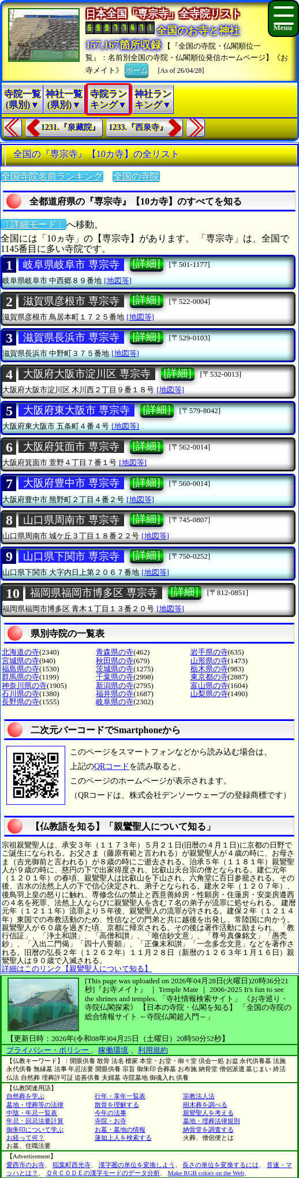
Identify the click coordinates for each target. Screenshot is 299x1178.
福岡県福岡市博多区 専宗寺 (94, 593)
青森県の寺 (114, 652)
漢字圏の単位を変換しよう (137, 1164)
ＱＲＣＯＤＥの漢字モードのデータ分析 (103, 1172)
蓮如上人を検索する (123, 1137)
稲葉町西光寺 (72, 1164)
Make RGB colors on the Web (206, 1172)
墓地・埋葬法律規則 (211, 1120)
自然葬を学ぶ (25, 1095)
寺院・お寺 (110, 1120)
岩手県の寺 (209, 652)
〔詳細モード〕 (33, 224)
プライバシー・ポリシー (48, 1050)
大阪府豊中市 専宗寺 (71, 483)
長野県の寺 (20, 701)
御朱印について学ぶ (34, 1129)
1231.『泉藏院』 (70, 127)
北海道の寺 (20, 652)
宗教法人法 (199, 1095)
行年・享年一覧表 (120, 1095)
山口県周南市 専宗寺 (71, 520)
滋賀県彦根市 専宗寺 (71, 301)
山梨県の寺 (209, 693)
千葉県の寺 (114, 676)
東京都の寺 (209, 676)
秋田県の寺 (114, 660)
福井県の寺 (114, 693)
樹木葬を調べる (205, 1104)
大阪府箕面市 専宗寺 (71, 446)
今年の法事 (110, 1112)
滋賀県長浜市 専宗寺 (71, 337)
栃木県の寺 (209, 668)
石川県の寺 (20, 693)
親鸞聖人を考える (208, 1112)
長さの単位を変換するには (220, 1164)
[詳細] (146, 263)
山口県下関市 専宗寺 (71, 556)
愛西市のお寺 (25, 1164)
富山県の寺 (209, 685)
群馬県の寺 (20, 676)
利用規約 (153, 1050)
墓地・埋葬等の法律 (34, 1104)
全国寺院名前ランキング (52, 176)
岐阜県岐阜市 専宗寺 (71, 264)
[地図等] (118, 280)
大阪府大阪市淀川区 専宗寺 (87, 374)
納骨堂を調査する (208, 1129)
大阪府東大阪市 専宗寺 (76, 410)
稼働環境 (113, 1050)
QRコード (111, 766)
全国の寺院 (136, 176)
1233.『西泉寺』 (138, 127)
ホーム (136, 69)
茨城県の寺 (114, 668)
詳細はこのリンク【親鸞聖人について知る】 (77, 968)
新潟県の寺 (114, 685)
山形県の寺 (209, 660)
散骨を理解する (117, 1104)
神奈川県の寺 (24, 685)
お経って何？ (25, 1137)
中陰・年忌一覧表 (31, 1112)
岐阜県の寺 (114, 701)
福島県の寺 (20, 668)
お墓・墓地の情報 (120, 1129)
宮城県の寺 (20, 660)
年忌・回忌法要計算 (34, 1120)
